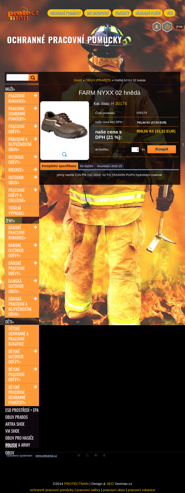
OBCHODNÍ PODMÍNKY (65, 13)
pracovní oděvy (88, 490)
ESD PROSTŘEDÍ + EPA (22, 410)
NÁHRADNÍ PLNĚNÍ (149, 13)
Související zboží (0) (109, 166)
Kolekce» (16, 170)
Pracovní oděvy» (16, 128)
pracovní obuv (114, 490)
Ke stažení (86, 166)
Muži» (10, 89)
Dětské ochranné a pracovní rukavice (18, 336)
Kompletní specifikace (59, 166)
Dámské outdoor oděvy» (15, 250)
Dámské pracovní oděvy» (16, 268)
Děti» (9, 322)
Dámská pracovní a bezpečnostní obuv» (19, 306)
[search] (33, 77)
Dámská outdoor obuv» (15, 286)
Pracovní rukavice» (17, 98)
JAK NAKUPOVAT (98, 13)
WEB (172, 13)
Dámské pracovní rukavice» (17, 232)
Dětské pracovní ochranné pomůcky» (17, 394)
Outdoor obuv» (15, 179)
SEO (110, 484)
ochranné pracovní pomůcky (52, 490)
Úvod (78, 80)
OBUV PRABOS (16, 417)
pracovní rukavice (141, 490)
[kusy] (135, 149)
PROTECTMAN (76, 484)
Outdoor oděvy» (15, 159)
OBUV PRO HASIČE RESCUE (19, 438)
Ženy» (10, 221)
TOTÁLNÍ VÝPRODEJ (16, 210)
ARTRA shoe (15, 424)
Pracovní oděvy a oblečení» (16, 195)
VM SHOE (12, 431)
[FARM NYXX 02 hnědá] (64, 130)
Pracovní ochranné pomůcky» (17, 113)
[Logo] (20, 18)
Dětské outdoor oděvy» (15, 356)
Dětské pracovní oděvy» (16, 374)
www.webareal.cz (46, 455)
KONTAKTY (123, 13)
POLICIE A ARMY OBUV (17, 445)
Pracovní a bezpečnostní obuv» (19, 144)
